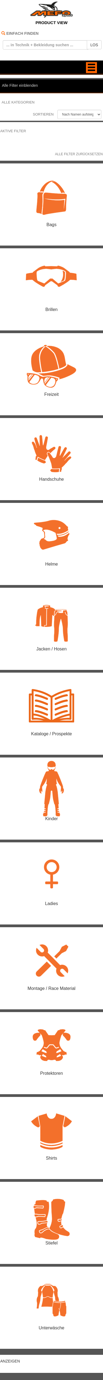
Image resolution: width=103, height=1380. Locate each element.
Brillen (51, 309)
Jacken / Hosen (51, 649)
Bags (51, 224)
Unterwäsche (51, 1328)
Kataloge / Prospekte (51, 733)
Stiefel (51, 1243)
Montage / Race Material (51, 988)
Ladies (51, 903)
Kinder (51, 818)
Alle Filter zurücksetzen (79, 154)
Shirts (51, 1158)
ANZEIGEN (10, 1361)
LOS (94, 45)
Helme (51, 564)
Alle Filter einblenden (20, 85)
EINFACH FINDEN (22, 33)
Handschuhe (51, 479)
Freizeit (51, 394)
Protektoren (51, 1073)
